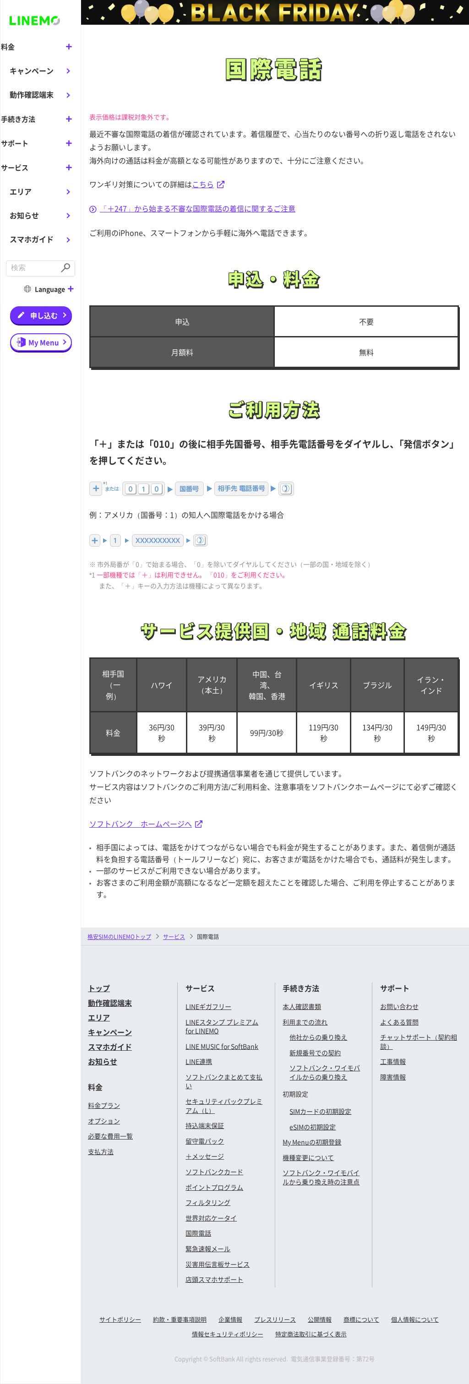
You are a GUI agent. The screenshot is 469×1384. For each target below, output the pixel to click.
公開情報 (320, 1319)
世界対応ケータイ (211, 1217)
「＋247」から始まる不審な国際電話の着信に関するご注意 (192, 208)
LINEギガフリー (208, 1006)
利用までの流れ (305, 1021)
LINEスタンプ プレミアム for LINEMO (221, 1026)
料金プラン (104, 1105)
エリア (21, 190)
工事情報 (393, 1061)
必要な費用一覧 (110, 1135)
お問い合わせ (399, 1006)
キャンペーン (32, 70)
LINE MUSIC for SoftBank (221, 1046)
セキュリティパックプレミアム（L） (223, 1105)
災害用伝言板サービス (217, 1264)
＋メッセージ (204, 1156)
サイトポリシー (120, 1319)
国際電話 (198, 1232)
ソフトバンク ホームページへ (145, 823)
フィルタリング (207, 1202)
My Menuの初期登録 (312, 1141)
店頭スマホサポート (214, 1279)
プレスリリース (275, 1319)
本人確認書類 (302, 1006)
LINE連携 (198, 1061)
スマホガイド (32, 238)
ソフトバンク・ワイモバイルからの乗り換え (324, 1072)
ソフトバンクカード (214, 1171)
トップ (99, 987)
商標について (361, 1319)
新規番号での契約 (315, 1052)
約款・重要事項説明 (180, 1319)
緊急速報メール (207, 1248)
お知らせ (24, 214)
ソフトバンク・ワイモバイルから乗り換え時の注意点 (321, 1177)
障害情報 (393, 1076)
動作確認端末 (32, 94)
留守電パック (204, 1140)
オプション (104, 1120)
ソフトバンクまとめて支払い (223, 1081)
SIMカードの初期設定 (320, 1111)
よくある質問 (399, 1021)
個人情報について (415, 1319)
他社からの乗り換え (318, 1037)
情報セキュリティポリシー (227, 1334)
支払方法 (101, 1151)
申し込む (44, 314)
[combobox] (32, 267)
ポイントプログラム (214, 1187)
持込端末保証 (204, 1125)
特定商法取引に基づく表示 (311, 1334)
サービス (174, 936)
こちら (208, 184)
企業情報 (230, 1319)
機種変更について (308, 1157)
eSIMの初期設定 (312, 1126)
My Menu (43, 341)
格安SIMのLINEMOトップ (119, 936)
